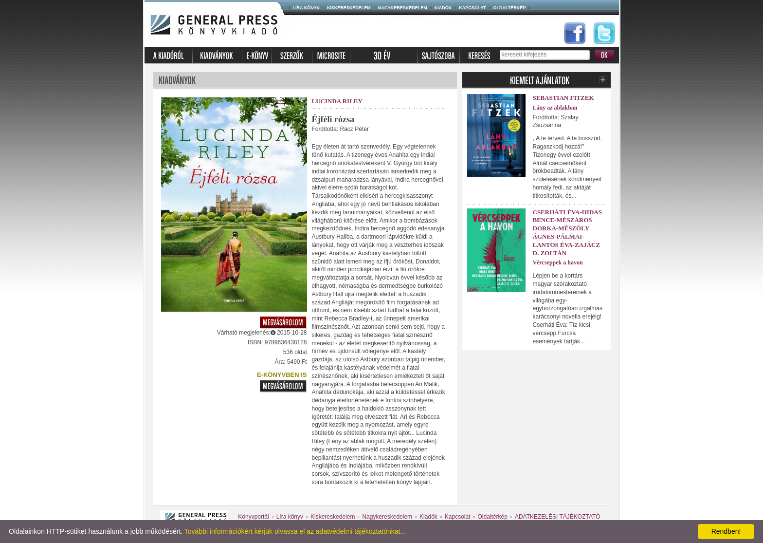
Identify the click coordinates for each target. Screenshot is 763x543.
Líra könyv (306, 7)
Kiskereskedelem (349, 7)
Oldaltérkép (509, 7)
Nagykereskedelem (402, 7)
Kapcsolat (472, 7)
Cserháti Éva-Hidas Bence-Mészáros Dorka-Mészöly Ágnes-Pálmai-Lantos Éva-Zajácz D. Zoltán (567, 232)
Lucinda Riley (337, 101)
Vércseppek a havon (558, 262)
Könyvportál (253, 516)
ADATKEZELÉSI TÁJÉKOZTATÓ (557, 516)
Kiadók (443, 7)
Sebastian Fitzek (563, 97)
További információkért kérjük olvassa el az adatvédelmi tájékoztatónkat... (295, 531)
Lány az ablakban (555, 107)
